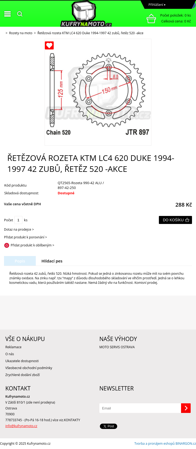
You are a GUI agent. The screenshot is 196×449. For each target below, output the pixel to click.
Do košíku (173, 220)
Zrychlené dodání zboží (22, 375)
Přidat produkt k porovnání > (25, 237)
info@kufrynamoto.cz (21, 426)
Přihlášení (155, 4)
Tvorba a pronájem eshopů (154, 443)
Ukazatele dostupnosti (22, 361)
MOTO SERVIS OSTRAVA (117, 347)
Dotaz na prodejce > (19, 229)
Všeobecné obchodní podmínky (28, 368)
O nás (9, 354)
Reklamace (13, 347)
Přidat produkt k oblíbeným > (32, 245)
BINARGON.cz (185, 443)
